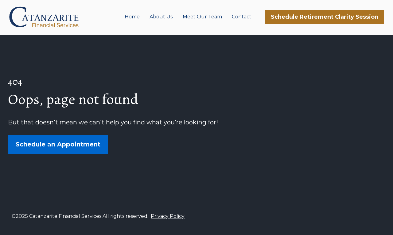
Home (132, 18)
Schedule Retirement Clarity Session (324, 17)
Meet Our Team (202, 18)
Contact (241, 18)
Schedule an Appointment (58, 149)
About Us (161, 18)
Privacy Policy (168, 226)
